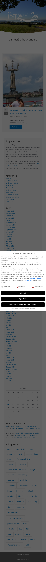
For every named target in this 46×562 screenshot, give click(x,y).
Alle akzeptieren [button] (23, 293)
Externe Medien (37, 286)
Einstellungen (28, 280)
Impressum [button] (32, 308)
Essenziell (5, 286)
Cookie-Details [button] (14, 308)
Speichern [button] (23, 299)
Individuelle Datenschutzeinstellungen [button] (23, 304)
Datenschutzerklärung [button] (24, 308)
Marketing (21, 286)
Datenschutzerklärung (36, 278)
